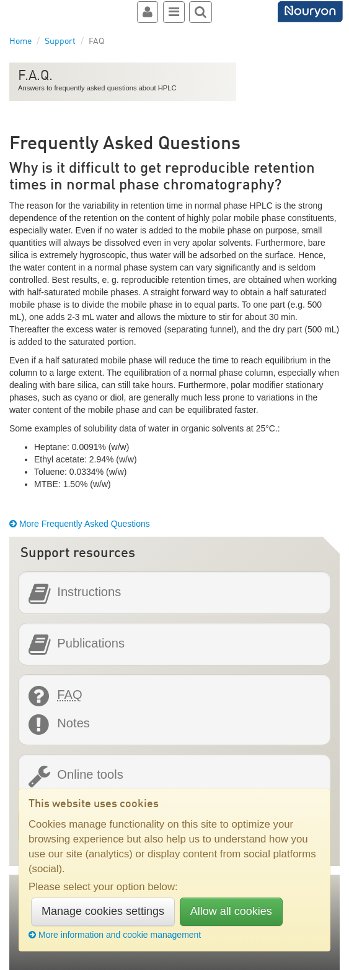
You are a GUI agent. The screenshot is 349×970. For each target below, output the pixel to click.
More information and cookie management (115, 935)
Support (60, 41)
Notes (73, 723)
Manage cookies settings (103, 911)
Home (20, 41)
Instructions (89, 592)
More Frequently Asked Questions (79, 524)
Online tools (90, 774)
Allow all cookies (231, 911)
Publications (91, 643)
